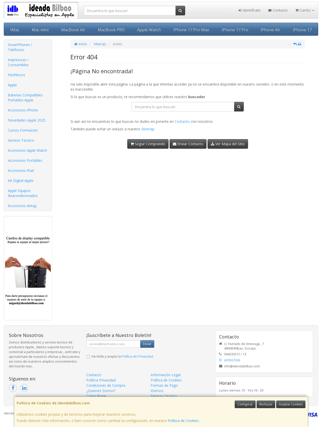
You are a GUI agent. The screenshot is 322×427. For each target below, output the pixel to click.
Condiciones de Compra (105, 385)
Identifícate (249, 10)
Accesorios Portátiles (25, 160)
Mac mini (40, 29)
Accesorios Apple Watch (27, 150)
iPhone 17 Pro (235, 29)
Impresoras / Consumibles (18, 62)
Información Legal (165, 374)
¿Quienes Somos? (100, 390)
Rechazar (265, 404)
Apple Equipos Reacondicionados (23, 193)
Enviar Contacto (188, 143)
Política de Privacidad (137, 356)
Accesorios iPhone (23, 110)
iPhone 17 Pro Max (191, 29)
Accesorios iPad (21, 170)
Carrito (304, 10)
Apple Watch (149, 29)
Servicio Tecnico (21, 140)
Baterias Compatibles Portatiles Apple (25, 97)
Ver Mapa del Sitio (228, 143)
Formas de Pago (164, 385)
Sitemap (147, 129)
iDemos (157, 390)
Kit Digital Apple (20, 180)
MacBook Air (73, 29)
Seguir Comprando (148, 143)
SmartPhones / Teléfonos (20, 47)
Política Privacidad (101, 380)
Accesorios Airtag (22, 205)
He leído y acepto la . (123, 356)
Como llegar (96, 396)
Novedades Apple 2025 (27, 120)
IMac (14, 29)
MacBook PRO (111, 29)
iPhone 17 (302, 29)
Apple (12, 85)
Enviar (147, 344)
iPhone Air (270, 29)
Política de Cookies (183, 420)
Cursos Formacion (23, 130)
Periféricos (16, 74)
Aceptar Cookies (291, 404)
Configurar (245, 404)
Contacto (278, 10)
